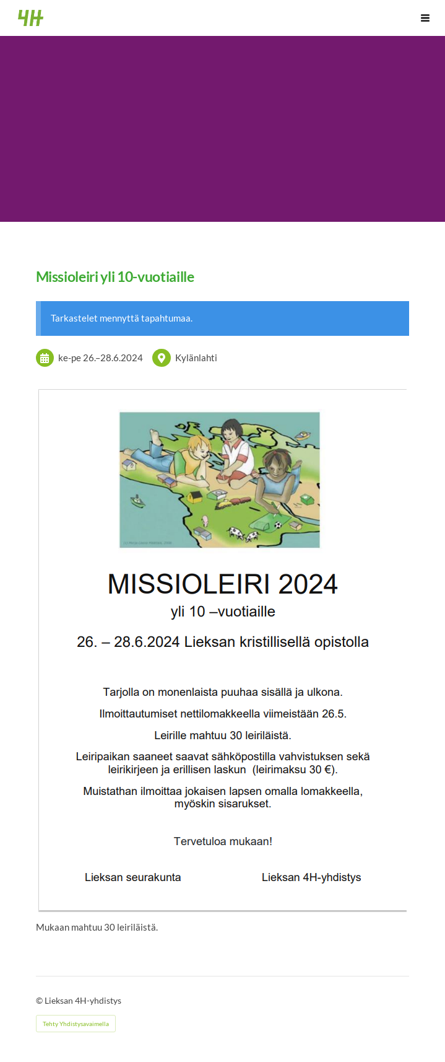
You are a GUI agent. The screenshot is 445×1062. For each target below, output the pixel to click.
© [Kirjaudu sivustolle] (40, 1000)
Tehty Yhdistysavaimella (76, 1023)
